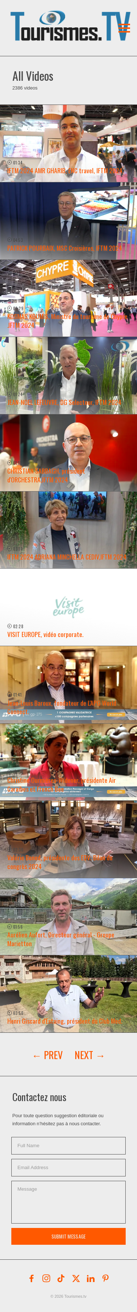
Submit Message (69, 1236)
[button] (54, 16)
